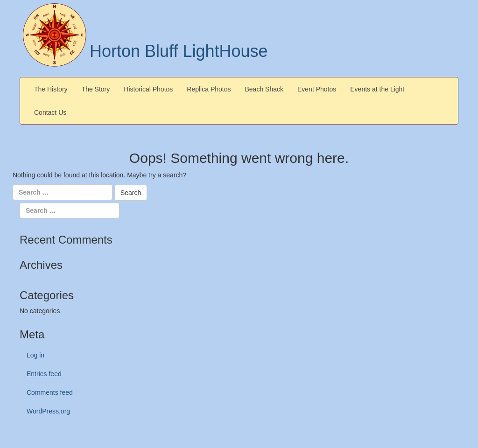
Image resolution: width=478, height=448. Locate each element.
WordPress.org (48, 411)
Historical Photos (148, 89)
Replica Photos (209, 89)
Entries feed (44, 374)
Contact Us (50, 112)
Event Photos (316, 89)
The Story (96, 89)
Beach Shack (264, 89)
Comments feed (50, 392)
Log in (35, 355)
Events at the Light (377, 89)
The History (51, 89)
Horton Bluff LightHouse (179, 51)
